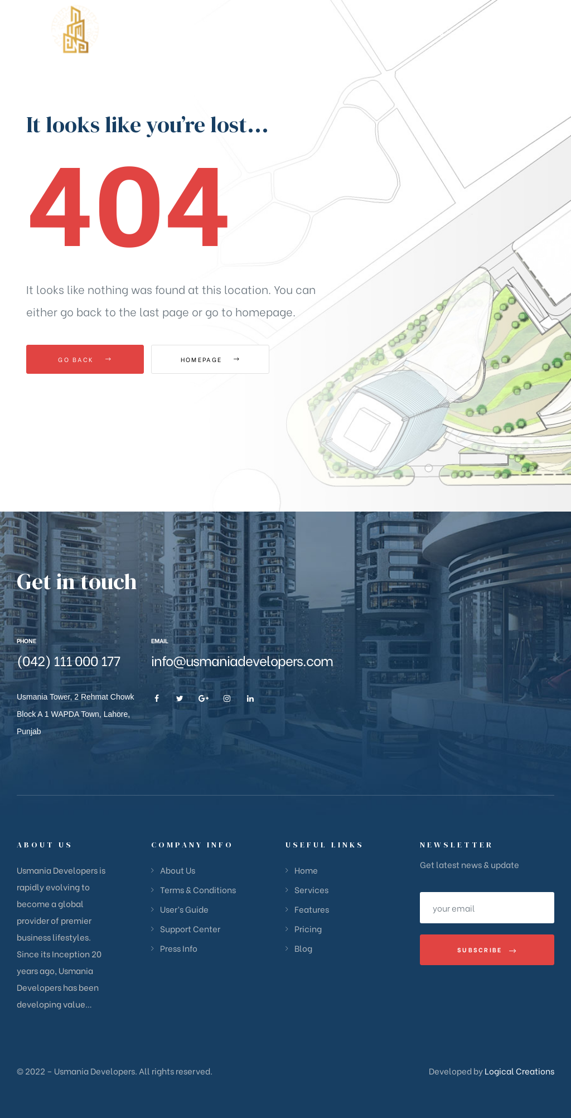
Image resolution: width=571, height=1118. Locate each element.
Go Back (85, 359)
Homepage (213, 359)
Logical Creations (518, 1070)
